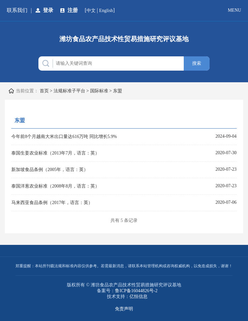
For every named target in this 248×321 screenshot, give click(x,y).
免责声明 (124, 308)
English (106, 10)
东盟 (117, 90)
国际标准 (99, 90)
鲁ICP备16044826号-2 (136, 290)
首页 (44, 90)
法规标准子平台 (69, 90)
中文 (91, 10)
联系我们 (17, 10)
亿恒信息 (138, 296)
